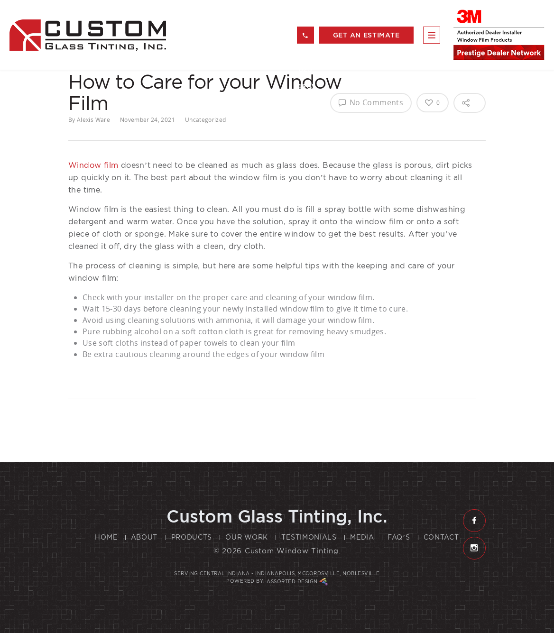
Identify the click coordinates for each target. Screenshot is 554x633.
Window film (93, 165)
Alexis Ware (93, 120)
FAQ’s (399, 537)
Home (106, 537)
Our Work (246, 537)
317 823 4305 (305, 38)
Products (191, 537)
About (144, 537)
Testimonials (308, 537)
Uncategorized (205, 120)
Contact (441, 537)
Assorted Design (297, 582)
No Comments (371, 102)
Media (362, 537)
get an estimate (366, 35)
